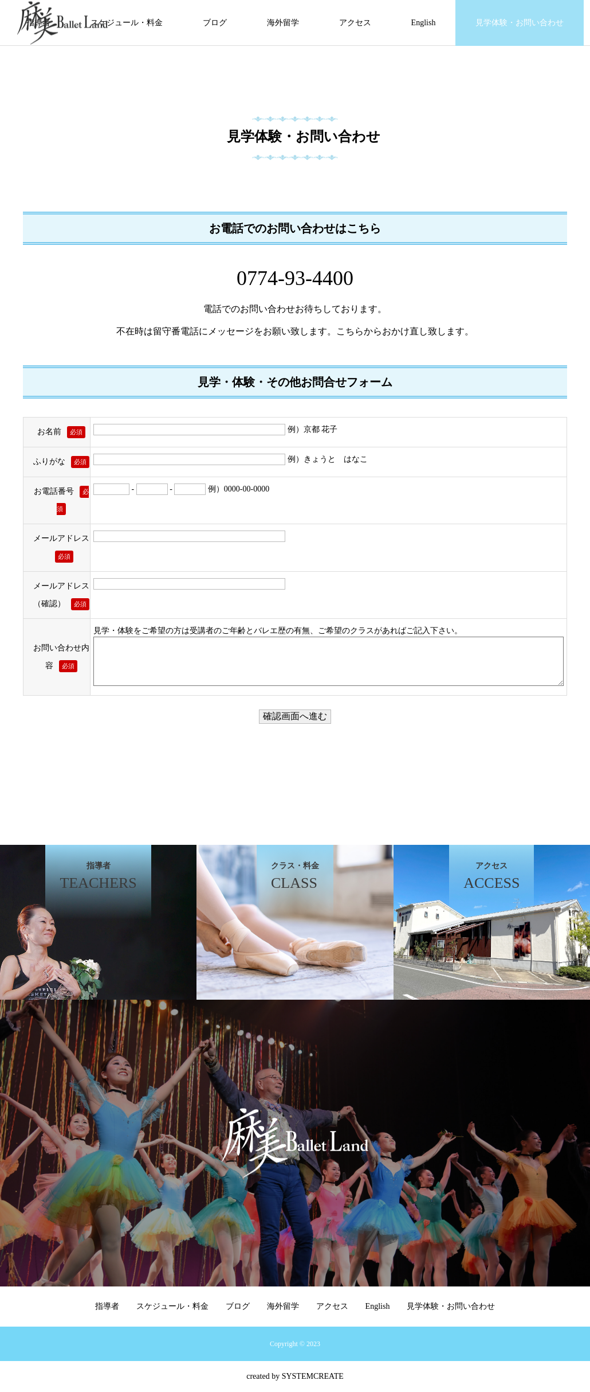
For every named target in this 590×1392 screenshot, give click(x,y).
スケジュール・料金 (127, 22)
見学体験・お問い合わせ (519, 22)
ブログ (215, 22)
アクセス (355, 22)
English (423, 22)
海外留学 (283, 22)
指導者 (107, 1306)
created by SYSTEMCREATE (295, 1376)
